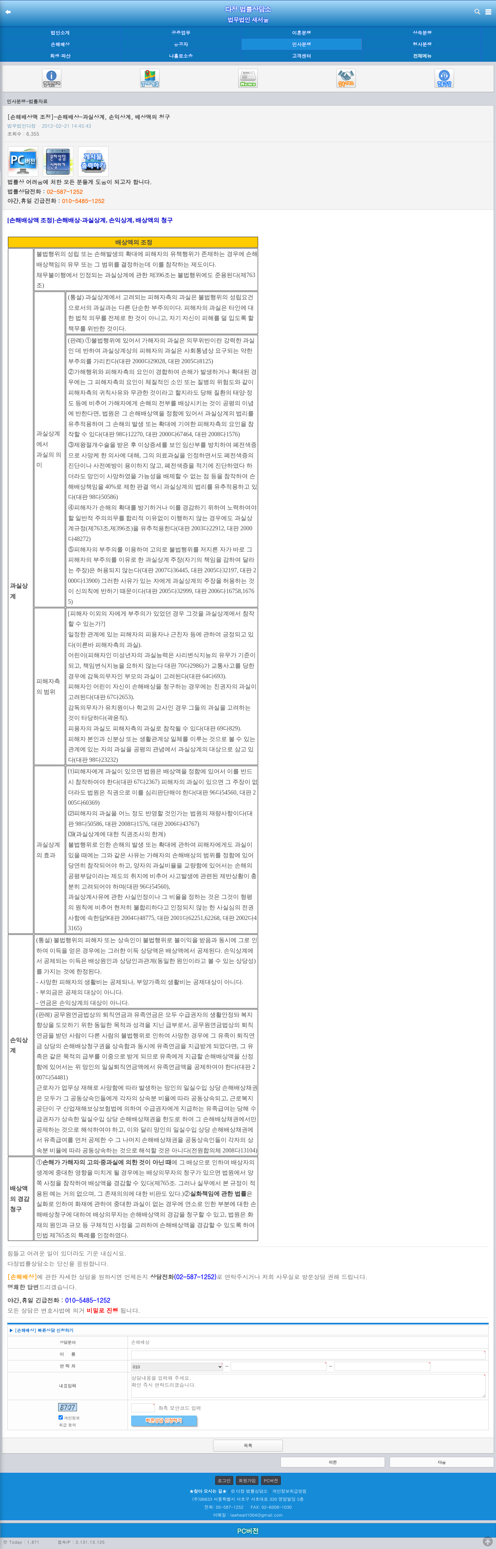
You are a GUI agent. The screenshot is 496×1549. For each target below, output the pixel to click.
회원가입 (247, 1480)
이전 (333, 1462)
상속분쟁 (422, 32)
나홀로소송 (181, 56)
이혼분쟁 (301, 32)
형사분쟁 (422, 44)
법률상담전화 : (45, 191)
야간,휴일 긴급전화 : (55, 201)
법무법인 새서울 (247, 20)
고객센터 (301, 56)
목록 (248, 1445)
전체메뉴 (422, 55)
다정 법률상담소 (248, 9)
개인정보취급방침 (289, 1491)
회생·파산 (60, 56)
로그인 (224, 1480)
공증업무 (181, 32)
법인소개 (60, 32)
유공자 (181, 44)
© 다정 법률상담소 (249, 1491)
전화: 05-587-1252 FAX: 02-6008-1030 (247, 1507)
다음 (442, 1462)
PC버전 (271, 1480)
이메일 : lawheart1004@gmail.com (248, 1515)
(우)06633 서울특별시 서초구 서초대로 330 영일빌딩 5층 (248, 1499)
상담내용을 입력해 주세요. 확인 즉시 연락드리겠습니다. (308, 1386)
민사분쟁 (301, 44)
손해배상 (60, 44)
